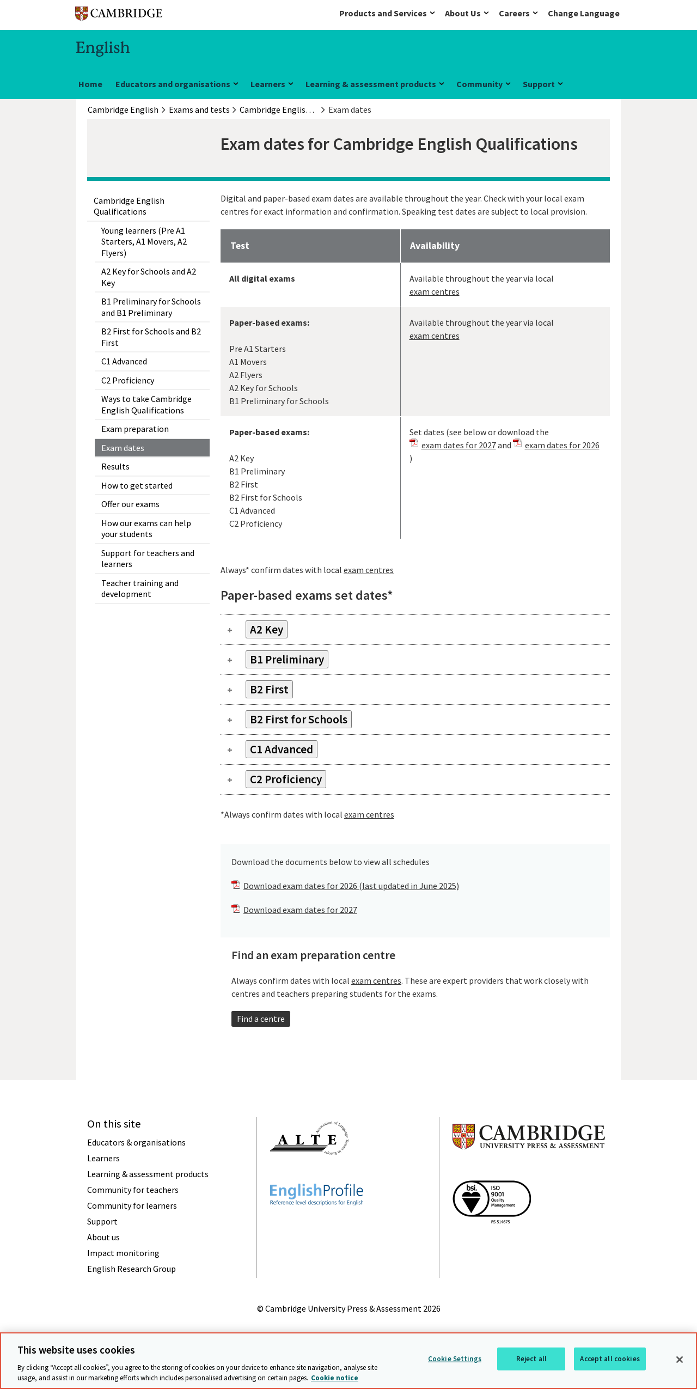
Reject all (531, 1358)
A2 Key (266, 629)
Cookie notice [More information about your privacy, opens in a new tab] (334, 1377)
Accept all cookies (609, 1358)
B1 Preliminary (287, 659)
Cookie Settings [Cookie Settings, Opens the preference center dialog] (454, 1358)
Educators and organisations (172, 83)
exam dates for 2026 (562, 445)
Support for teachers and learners (147, 558)
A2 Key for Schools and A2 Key (148, 277)
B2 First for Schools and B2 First (151, 337)
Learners (267, 83)
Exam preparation (135, 428)
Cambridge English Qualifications (129, 206)
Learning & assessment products (370, 83)
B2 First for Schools (298, 719)
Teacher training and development (140, 588)
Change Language (584, 13)
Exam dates (122, 447)
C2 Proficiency (127, 380)
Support (539, 83)
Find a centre (261, 1018)
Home (90, 83)
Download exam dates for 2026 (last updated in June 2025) (351, 885)
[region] (348, 1360)
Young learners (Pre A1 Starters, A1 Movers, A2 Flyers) (144, 241)
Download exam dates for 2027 (300, 909)
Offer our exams (130, 503)
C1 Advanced (124, 361)
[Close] (680, 1360)
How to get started (137, 485)
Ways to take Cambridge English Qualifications (146, 404)
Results (115, 466)
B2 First (269, 689)
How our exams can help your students (146, 528)
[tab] (415, 629)
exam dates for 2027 (458, 445)
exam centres (434, 291)
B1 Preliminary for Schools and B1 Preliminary (151, 307)
